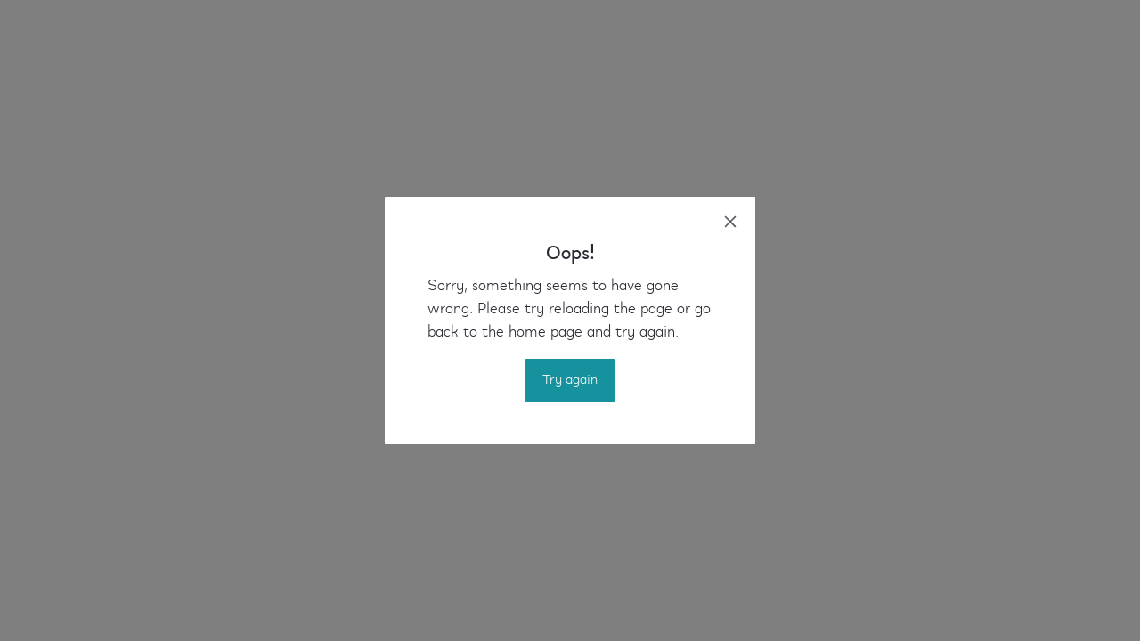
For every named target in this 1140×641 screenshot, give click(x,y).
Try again (570, 380)
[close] (730, 221)
